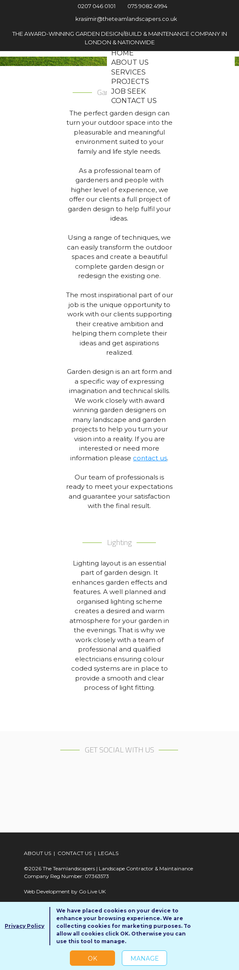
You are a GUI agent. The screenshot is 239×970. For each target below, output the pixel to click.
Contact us (134, 101)
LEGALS (108, 853)
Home (122, 53)
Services (128, 72)
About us (130, 62)
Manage (144, 958)
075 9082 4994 (144, 6)
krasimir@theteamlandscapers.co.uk (119, 19)
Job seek (128, 91)
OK (92, 958)
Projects (130, 81)
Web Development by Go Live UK (65, 891)
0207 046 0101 (91, 6)
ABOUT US (37, 853)
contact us (150, 458)
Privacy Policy (24, 926)
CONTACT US (75, 853)
